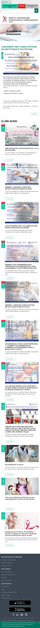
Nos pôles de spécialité (8, 560)
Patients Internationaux (8, 574)
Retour (34, 114)
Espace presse (5, 595)
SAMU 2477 (21, 5)
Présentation (5, 586)
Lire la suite (10, 160)
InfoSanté (4, 577)
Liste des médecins (7, 563)
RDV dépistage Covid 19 (32, 6)
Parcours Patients (6, 572)
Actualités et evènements (9, 592)
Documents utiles (6, 580)
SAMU (3, 589)
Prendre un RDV (6, 565)
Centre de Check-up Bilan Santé (10, 6)
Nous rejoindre (5, 598)
